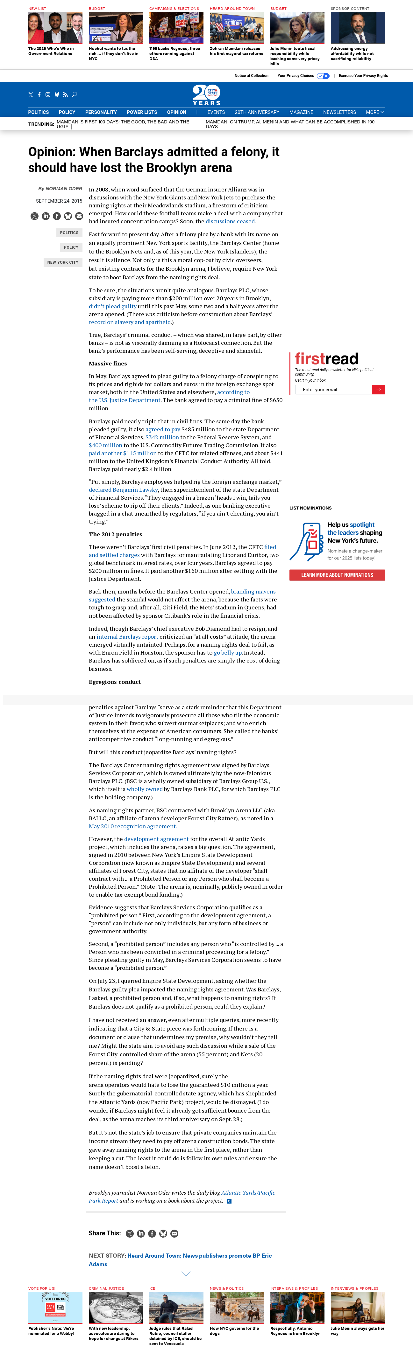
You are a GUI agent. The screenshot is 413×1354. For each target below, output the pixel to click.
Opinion (176, 112)
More (375, 112)
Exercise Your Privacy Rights (363, 75)
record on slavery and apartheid (130, 322)
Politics (38, 112)
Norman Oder (60, 188)
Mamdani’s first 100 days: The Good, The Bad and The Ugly (123, 123)
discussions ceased (230, 221)
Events (216, 112)
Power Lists (142, 112)
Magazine (301, 112)
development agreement (156, 839)
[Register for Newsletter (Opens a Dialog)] (378, 390)
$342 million (162, 437)
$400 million (105, 445)
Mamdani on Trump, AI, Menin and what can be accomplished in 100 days (290, 123)
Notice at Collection (251, 75)
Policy (67, 112)
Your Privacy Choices (304, 76)
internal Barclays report (128, 636)
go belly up (228, 652)
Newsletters (339, 112)
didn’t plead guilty (113, 306)
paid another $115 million (123, 453)
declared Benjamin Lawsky (123, 489)
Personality (101, 112)
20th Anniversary (257, 112)
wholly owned (145, 789)
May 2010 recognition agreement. (133, 826)
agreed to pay (163, 429)
